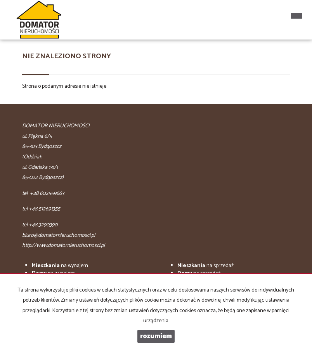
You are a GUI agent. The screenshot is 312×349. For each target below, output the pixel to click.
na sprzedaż (205, 265)
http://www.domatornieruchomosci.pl (63, 245)
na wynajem (60, 265)
